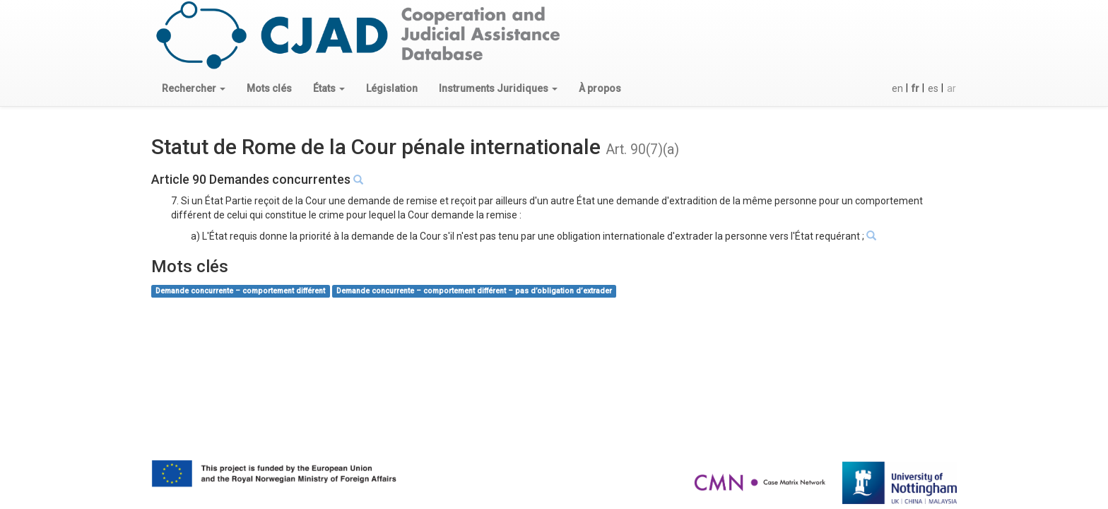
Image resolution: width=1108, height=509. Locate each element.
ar (951, 88)
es (933, 88)
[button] (193, 88)
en (897, 88)
